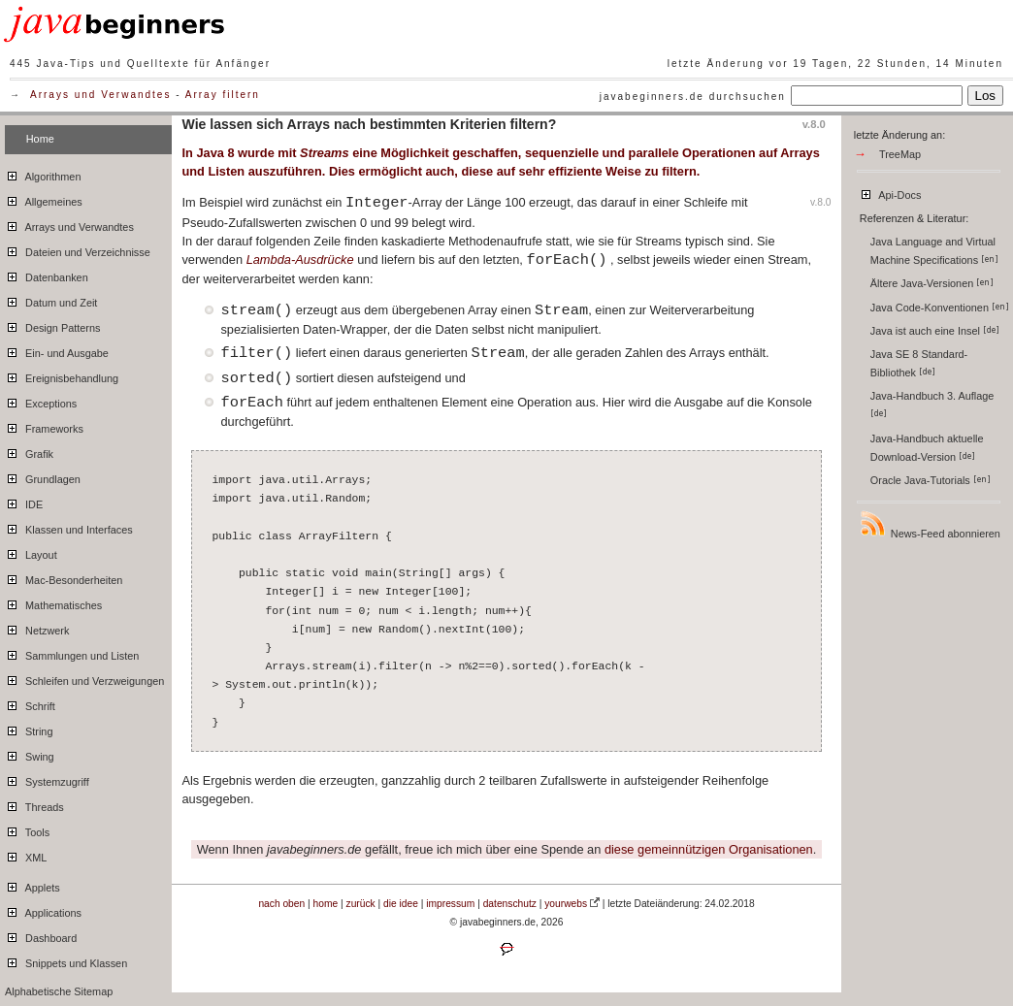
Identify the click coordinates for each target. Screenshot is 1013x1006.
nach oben (281, 903)
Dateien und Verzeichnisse (77, 249)
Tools (27, 829)
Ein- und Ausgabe (57, 350)
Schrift (30, 703)
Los (986, 95)
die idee (400, 903)
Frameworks (44, 426)
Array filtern (222, 94)
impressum (450, 903)
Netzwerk (37, 627)
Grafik (29, 451)
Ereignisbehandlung (61, 375)
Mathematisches (53, 602)
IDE (24, 501)
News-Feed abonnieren (929, 524)
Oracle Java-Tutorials (930, 480)
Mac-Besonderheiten (63, 577)
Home (40, 139)
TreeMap (900, 154)
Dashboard (41, 935)
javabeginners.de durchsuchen (693, 96)
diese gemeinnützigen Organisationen (709, 849)
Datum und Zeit (51, 299)
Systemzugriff (47, 779)
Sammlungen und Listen (72, 653)
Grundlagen (43, 476)
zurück (361, 903)
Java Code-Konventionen (939, 307)
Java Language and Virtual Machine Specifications (934, 251)
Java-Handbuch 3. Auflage (933, 404)
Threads (34, 804)
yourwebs (565, 903)
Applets (32, 884)
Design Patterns (52, 325)
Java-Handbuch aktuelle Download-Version (927, 448)
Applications (43, 910)
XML (26, 854)
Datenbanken (46, 274)
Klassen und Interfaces (69, 526)
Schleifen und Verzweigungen (84, 678)
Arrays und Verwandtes (100, 94)
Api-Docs (890, 192)
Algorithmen (43, 173)
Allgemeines (43, 199)
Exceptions (41, 400)
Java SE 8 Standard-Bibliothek (918, 363)
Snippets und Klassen (66, 960)
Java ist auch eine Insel (934, 331)
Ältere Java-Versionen (932, 283)
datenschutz (510, 903)
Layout (31, 552)
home (326, 903)
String (28, 728)
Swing (29, 754)
